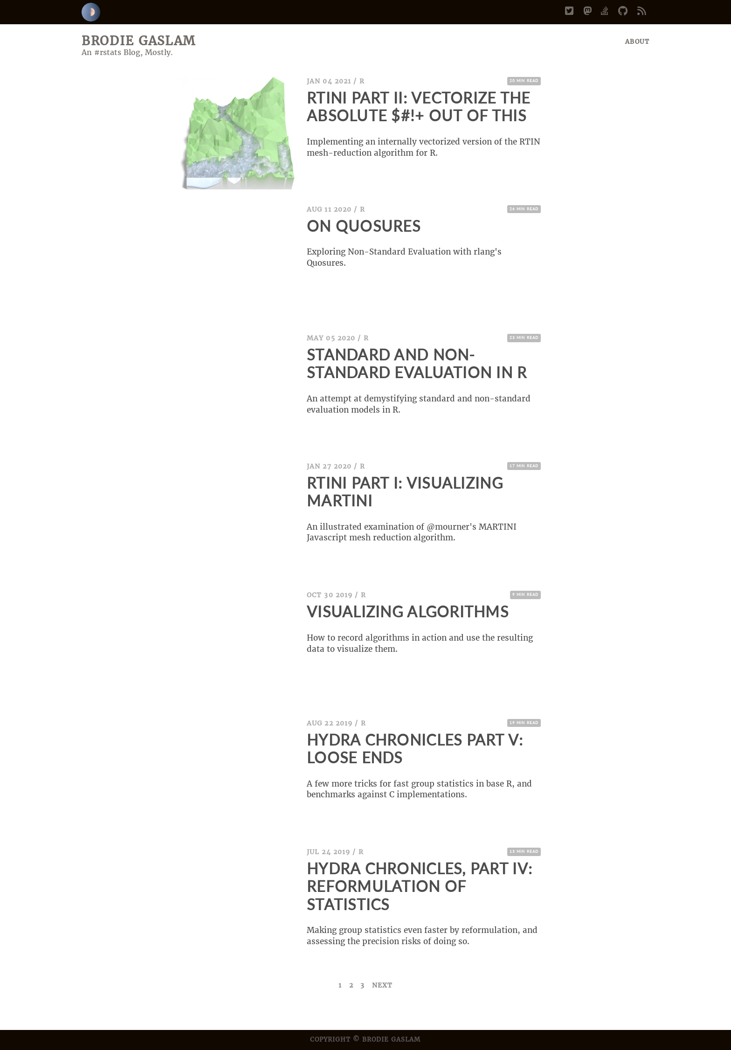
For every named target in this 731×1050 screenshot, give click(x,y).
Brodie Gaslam (138, 40)
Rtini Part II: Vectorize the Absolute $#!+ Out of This (419, 106)
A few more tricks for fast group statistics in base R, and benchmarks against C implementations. (419, 789)
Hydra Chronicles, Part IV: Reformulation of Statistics (419, 886)
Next (382, 985)
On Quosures (364, 226)
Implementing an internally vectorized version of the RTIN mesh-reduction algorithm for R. (423, 147)
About (637, 42)
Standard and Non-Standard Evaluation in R (417, 363)
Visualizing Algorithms (408, 612)
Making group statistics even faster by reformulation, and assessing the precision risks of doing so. (422, 935)
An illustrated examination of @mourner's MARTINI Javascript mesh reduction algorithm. (412, 532)
